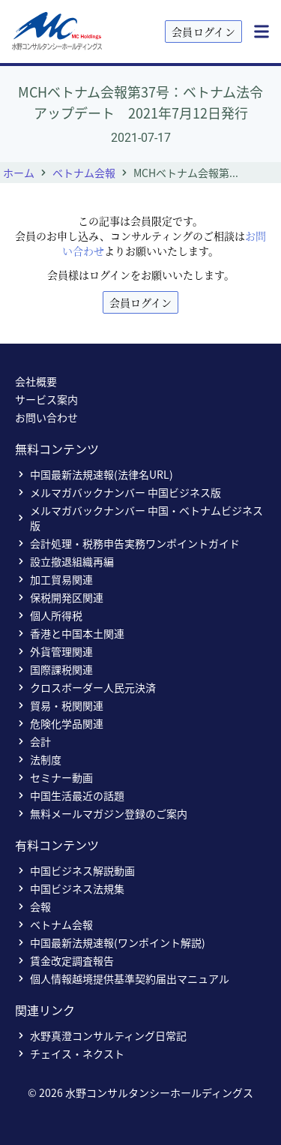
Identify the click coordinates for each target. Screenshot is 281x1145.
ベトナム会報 (83, 172)
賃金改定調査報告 (64, 960)
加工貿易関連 (54, 579)
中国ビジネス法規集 (69, 888)
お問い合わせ (46, 417)
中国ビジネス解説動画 (75, 870)
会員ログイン (203, 31)
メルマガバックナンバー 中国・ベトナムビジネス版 (139, 518)
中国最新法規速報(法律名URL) (94, 474)
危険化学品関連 (59, 723)
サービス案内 (46, 399)
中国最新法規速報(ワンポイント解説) (110, 942)
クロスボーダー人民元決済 (85, 687)
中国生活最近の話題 (69, 795)
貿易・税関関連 (59, 705)
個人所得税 (48, 615)
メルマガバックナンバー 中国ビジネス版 (118, 492)
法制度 (38, 759)
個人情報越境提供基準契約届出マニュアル (122, 978)
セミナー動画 (54, 777)
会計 (33, 741)
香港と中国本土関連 (69, 633)
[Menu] (261, 31)
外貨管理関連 (54, 651)
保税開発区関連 (59, 597)
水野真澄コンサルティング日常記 (101, 1035)
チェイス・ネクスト (69, 1053)
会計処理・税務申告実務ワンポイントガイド (127, 543)
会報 (33, 906)
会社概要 (36, 381)
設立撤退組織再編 (64, 561)
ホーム (18, 172)
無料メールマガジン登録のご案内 (101, 813)
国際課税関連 (54, 669)
